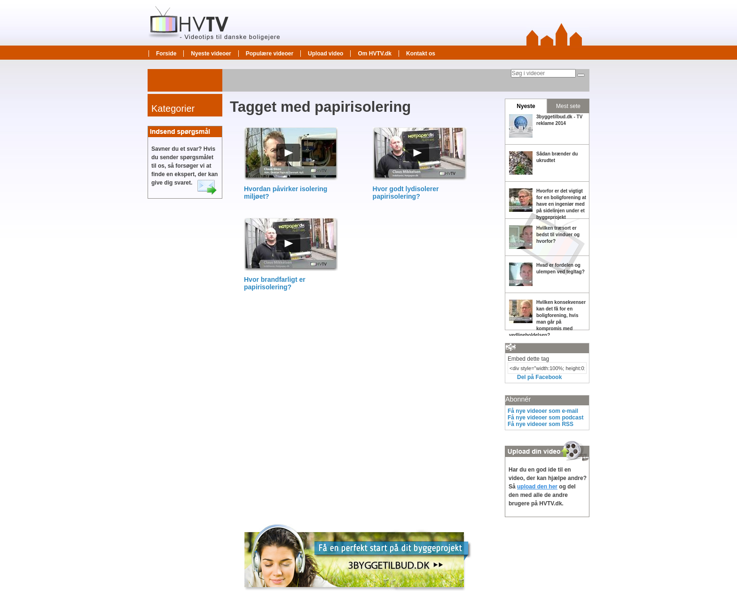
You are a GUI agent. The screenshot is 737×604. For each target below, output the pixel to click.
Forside (166, 53)
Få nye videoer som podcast (545, 417)
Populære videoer (269, 53)
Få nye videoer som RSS (540, 424)
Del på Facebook (539, 377)
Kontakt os (420, 53)
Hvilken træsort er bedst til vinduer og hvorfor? (558, 234)
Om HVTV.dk (375, 53)
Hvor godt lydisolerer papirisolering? (406, 192)
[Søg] (581, 75)
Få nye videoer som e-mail (543, 411)
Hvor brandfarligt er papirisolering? (275, 283)
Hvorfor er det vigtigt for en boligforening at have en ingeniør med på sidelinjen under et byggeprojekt (561, 204)
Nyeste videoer (211, 53)
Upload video (325, 53)
